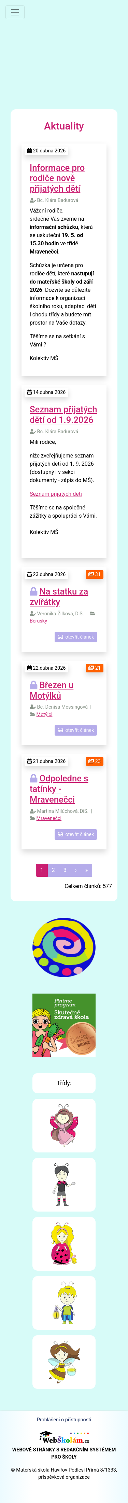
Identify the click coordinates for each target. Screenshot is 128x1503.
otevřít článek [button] (76, 637)
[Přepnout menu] (15, 12)
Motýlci (45, 715)
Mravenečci (49, 818)
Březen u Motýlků (51, 690)
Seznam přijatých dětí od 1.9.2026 (63, 414)
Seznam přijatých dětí (56, 494)
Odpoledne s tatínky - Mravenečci (59, 788)
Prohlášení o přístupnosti (64, 1420)
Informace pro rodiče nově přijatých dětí (57, 178)
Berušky (38, 621)
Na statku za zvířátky (59, 596)
